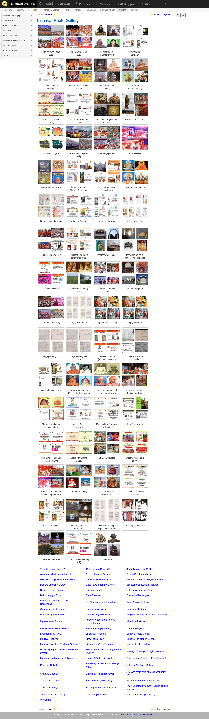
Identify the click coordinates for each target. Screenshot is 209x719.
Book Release (46, 14)
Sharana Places (17, 45)
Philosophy (33, 10)
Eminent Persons (17, 35)
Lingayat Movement (96, 634)
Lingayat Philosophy (17, 15)
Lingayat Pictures (49, 639)
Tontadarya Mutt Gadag (52, 694)
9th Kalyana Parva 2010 (139, 569)
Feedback (151, 714)
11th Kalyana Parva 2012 (99, 569)
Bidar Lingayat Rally (50, 595)
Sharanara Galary (49, 680)
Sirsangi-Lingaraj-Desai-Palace (102, 687)
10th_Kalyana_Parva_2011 (54, 569)
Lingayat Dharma (23, 3)
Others (17, 55)
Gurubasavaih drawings (52, 609)
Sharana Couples (49, 674)
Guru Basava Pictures (137, 602)
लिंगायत (82, 4)
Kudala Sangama (162, 14)
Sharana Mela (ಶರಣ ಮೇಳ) (100, 674)
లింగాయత (63, 3)
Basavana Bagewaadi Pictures (142, 585)
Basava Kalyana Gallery (98, 579)
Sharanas (91, 10)
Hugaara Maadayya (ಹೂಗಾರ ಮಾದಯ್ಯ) (146, 614)
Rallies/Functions (17, 50)
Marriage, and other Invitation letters (59, 658)
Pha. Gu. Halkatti (49, 665)
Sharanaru (17, 30)
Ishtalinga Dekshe (135, 621)
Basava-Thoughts (95, 590)
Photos (145, 3)
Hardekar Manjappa (136, 609)
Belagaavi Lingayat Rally (139, 590)
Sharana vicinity (107, 10)
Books (126, 4)
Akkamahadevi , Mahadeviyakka (57, 574)
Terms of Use (139, 714)
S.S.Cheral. (126, 714)
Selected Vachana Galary (139, 665)
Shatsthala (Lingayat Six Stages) (143, 680)
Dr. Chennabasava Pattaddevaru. (103, 602)
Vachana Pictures (17, 25)
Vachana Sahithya (51, 10)
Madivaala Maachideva (138, 644)
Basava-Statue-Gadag (52, 590)
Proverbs (134, 10)
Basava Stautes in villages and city (144, 579)
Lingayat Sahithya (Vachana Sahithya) (60, 644)
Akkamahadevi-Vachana (98, 574)
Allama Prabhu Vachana (139, 574)
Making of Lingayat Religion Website (145, 651)
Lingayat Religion (95, 639)
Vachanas (78, 10)
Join (165, 4)
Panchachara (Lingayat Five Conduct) (146, 658)
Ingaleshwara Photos (51, 621)
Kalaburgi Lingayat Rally (98, 628)
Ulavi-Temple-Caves (96, 694)
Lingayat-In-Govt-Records (99, 644)
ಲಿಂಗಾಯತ (46, 3)
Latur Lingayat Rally (50, 634)
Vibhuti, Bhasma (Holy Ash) (140, 694)
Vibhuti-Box (46, 700)
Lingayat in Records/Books (17, 40)
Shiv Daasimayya (49, 687)
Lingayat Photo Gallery (138, 634)
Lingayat (8, 10)
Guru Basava (17, 20)
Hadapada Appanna (96, 609)
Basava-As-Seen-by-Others (100, 585)
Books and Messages (137, 595)
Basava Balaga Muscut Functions (57, 579)
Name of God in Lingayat (99, 658)
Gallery (122, 10)
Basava (20, 10)
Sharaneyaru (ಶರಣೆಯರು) (99, 680)
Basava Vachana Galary (52, 585)
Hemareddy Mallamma (52, 614)
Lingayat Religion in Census (141, 639)
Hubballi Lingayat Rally (98, 614)
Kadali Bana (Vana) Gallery (54, 628)
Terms (66, 10)
